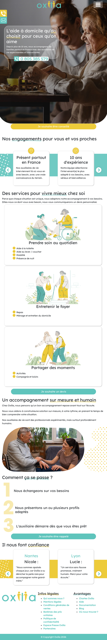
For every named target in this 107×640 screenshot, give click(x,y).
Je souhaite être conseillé (53, 126)
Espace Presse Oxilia (54, 625)
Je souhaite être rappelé (53, 536)
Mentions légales (52, 601)
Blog (81, 608)
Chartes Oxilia (86, 598)
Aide (81, 601)
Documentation (87, 605)
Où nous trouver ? (88, 611)
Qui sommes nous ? (53, 598)
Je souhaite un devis (53, 391)
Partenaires (49, 628)
